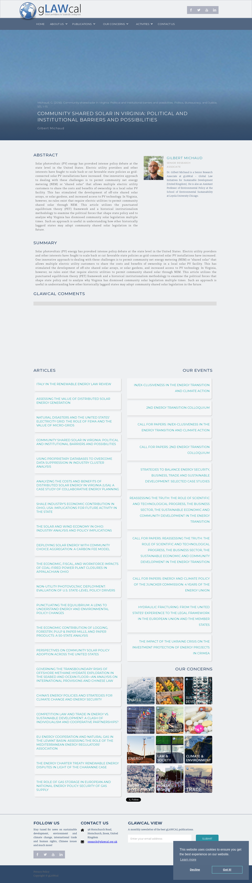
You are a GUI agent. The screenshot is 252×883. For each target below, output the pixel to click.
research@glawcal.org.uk (102, 842)
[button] (58, 24)
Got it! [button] (227, 869)
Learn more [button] (188, 859)
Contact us (166, 24)
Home (40, 24)
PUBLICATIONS (82, 24)
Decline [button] (195, 869)
